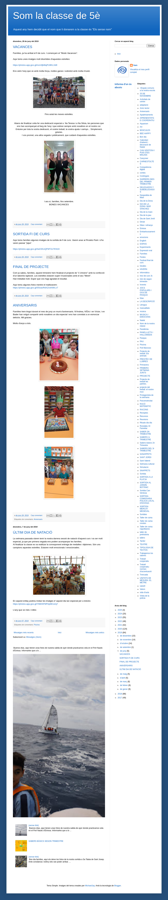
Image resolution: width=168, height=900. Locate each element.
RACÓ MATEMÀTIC (145, 405)
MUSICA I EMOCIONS (145, 316)
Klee (142, 298)
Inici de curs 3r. (146, 276)
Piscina (37, 625)
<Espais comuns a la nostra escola (147, 89)
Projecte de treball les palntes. (145, 381)
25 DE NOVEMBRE (145, 95)
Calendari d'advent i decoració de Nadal (145, 143)
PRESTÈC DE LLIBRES (146, 360)
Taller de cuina (146, 517)
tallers (142, 538)
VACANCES (22, 47)
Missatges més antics (95, 632)
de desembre (126, 636)
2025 (120, 610)
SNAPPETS (145, 470)
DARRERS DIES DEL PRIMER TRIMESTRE (147, 181)
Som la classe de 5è (56, 15)
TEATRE (143, 544)
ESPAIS (143, 244)
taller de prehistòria (144, 533)
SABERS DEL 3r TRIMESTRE (147, 449)
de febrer (124, 685)
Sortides (143, 514)
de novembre (126, 640)
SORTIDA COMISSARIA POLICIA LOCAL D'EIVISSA (147, 499)
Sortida (143, 474)
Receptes (144, 413)
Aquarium (144, 124)
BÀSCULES (145, 130)
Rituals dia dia (146, 423)
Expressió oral (146, 250)
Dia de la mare (146, 212)
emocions (144, 237)
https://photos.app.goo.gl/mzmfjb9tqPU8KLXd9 (35, 65)
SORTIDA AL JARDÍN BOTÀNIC (145, 485)
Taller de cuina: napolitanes (146, 528)
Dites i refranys (146, 225)
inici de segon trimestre (146, 280)
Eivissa (143, 228)
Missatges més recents (24, 632)
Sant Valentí (145, 461)
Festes (143, 257)
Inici (59, 632)
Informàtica (144, 272)
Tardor (142, 541)
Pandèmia (144, 329)
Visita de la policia (144, 597)
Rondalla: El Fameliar (145, 427)
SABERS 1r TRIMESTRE (145, 438)
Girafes (143, 266)
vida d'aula (144, 592)
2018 (120, 694)
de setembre (125, 647)
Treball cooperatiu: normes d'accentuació (146, 568)
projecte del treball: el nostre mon (147, 389)
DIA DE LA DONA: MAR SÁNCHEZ (145, 206)
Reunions (144, 419)
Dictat (142, 222)
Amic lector (144, 108)
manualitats (145, 308)
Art (141, 127)
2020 (120, 629)
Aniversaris (38, 519)
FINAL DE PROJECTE (31, 267)
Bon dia (143, 137)
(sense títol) (34, 825)
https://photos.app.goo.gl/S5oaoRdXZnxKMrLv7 (35, 287)
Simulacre (144, 467)
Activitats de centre (145, 100)
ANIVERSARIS (25, 305)
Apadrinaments (146, 115)
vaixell (142, 586)
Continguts (144, 176)
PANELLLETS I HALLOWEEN (146, 333)
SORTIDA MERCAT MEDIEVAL (145, 508)
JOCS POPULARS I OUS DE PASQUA (146, 291)
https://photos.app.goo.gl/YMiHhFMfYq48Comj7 (35, 604)
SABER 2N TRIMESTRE (145, 433)
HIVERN (143, 269)
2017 (120, 698)
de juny (123, 651)
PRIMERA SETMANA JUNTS (144, 370)
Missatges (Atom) (33, 637)
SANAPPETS (146, 454)
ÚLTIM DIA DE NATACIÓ (32, 532)
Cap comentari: (37, 224)
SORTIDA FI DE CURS (31, 234)
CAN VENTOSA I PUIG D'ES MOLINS (147, 152)
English (143, 241)
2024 (120, 614)
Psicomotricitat (146, 401)
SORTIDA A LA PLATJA (146, 478)
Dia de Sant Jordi (147, 218)
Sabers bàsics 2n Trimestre (147, 444)
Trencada (144, 575)
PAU (142, 341)
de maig (123, 674)
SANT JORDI (145, 457)
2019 (120, 632)
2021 (120, 625)
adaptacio (144, 105)
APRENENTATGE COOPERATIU (147, 119)
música (143, 311)
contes (143, 173)
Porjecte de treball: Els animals (145, 353)
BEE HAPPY (145, 133)
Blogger (117, 886)
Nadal (142, 320)
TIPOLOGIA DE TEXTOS (146, 548)
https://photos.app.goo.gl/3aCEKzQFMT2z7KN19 (36, 249)
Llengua (143, 305)
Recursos (144, 416)
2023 (120, 617)
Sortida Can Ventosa (145, 491)
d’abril (123, 678)
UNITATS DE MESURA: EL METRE (146, 580)
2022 (120, 621)
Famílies (143, 254)
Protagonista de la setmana (146, 396)
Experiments (145, 247)
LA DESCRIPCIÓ (147, 301)
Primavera (144, 365)
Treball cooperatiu (144, 560)
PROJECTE (145, 376)
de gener (124, 689)
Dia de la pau (145, 215)
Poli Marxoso (145, 348)
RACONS (144, 409)
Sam (135, 65)
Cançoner (144, 158)
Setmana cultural (147, 464)
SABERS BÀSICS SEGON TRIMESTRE (46, 841)
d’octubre (124, 643)
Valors (142, 589)
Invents (143, 285)
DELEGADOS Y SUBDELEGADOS (147, 189)
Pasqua (143, 338)
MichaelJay (90, 886)
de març (124, 681)
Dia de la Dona (146, 201)
